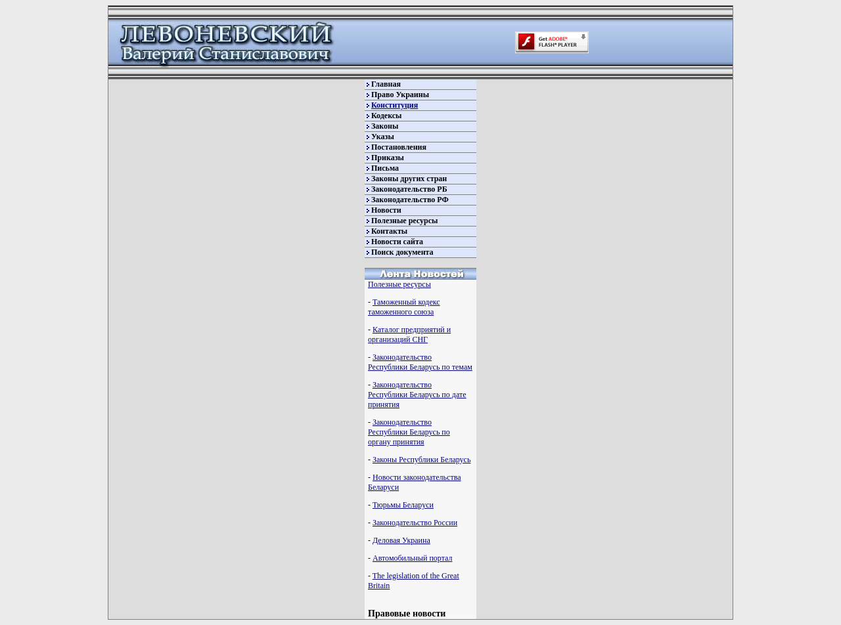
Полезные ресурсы (404, 220)
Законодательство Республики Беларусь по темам (420, 362)
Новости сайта (397, 241)
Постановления (398, 147)
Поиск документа (402, 252)
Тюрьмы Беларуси (403, 504)
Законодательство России (415, 522)
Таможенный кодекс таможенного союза (404, 306)
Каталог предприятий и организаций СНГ (409, 334)
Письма (385, 168)
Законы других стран (409, 178)
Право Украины (400, 94)
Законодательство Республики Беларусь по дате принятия (417, 394)
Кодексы (386, 115)
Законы (384, 126)
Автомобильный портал (412, 558)
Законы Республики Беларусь (421, 459)
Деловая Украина (401, 540)
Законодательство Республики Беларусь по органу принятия (409, 432)
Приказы (387, 157)
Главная (386, 84)
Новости (386, 210)
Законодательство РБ (409, 189)
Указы (382, 136)
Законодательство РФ (410, 199)
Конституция (394, 105)
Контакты (389, 231)
